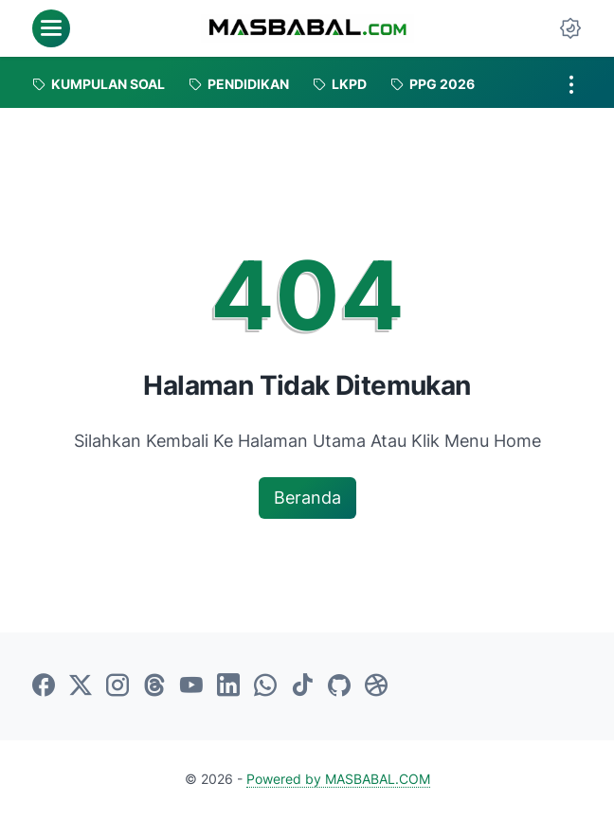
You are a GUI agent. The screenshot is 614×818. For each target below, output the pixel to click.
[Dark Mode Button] (570, 28)
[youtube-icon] (191, 686)
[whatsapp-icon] (265, 686)
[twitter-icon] (80, 686)
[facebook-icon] (43, 686)
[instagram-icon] (117, 686)
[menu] (51, 28)
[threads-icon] (154, 686)
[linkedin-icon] (228, 686)
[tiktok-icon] (302, 686)
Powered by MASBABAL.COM (338, 779)
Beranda (307, 497)
